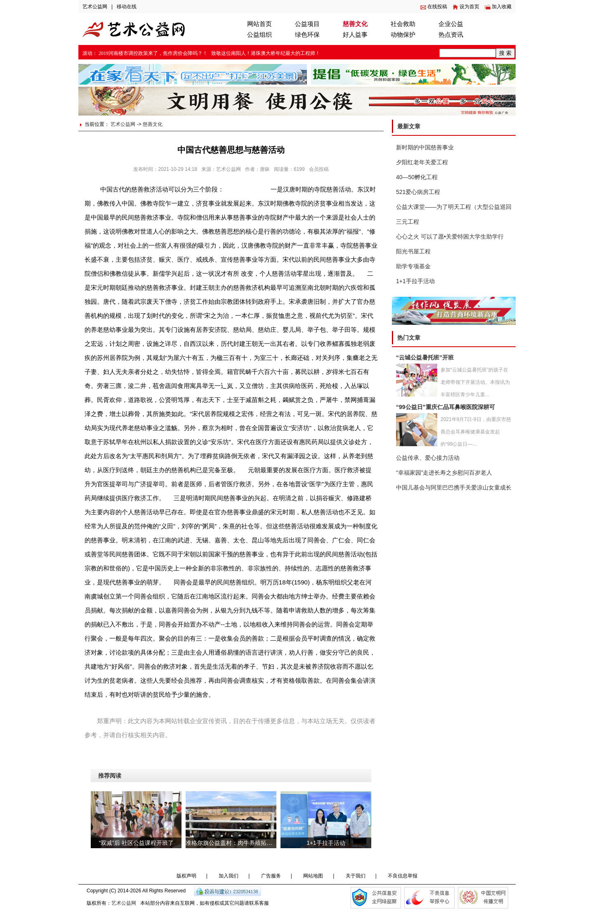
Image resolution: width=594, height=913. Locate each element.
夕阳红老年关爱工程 (422, 162)
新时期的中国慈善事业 (425, 147)
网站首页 (259, 24)
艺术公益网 (94, 6)
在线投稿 (437, 6)
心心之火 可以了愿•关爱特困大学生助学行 (450, 236)
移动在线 (127, 6)
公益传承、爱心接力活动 (428, 457)
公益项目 (307, 24)
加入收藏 (502, 6)
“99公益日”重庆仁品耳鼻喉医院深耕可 (445, 407)
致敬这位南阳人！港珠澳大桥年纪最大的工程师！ (265, 53)
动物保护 (403, 34)
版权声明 (186, 876)
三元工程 (407, 221)
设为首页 (469, 6)
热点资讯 (450, 34)
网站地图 (313, 876)
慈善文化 (355, 24)
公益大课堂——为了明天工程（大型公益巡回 (454, 206)
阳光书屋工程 (413, 251)
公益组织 (259, 34)
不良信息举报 (402, 876)
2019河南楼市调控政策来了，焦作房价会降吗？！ (153, 53)
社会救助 (403, 24)
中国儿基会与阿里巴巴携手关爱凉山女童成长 (454, 487)
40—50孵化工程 (417, 177)
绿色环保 (307, 34)
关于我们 (355, 876)
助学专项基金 (413, 266)
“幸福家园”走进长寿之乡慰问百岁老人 (444, 472)
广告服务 (271, 876)
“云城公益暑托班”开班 (425, 357)
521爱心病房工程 (418, 192)
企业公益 (450, 24)
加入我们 (228, 876)
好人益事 (355, 34)
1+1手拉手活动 (415, 281)
